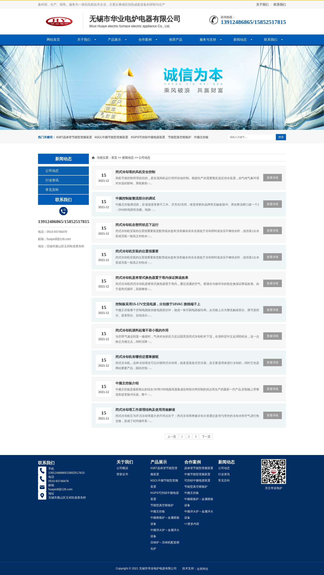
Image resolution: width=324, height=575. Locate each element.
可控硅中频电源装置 (197, 480)
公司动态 (52, 170)
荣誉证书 (122, 474)
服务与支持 (208, 39)
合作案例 (145, 39)
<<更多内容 (191, 523)
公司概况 (122, 468)
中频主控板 (201, 137)
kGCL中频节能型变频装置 (111, 137)
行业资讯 (52, 180)
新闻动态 (240, 39)
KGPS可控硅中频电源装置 (148, 137)
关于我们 (262, 4)
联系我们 (280, 4)
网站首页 (53, 39)
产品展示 (114, 39)
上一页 (171, 436)
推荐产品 (175, 39)
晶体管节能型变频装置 (198, 468)
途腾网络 (202, 568)
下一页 (206, 436)
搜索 (281, 137)
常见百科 (52, 189)
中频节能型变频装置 (197, 474)
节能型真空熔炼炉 (179, 137)
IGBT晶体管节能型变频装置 (74, 137)
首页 (114, 157)
